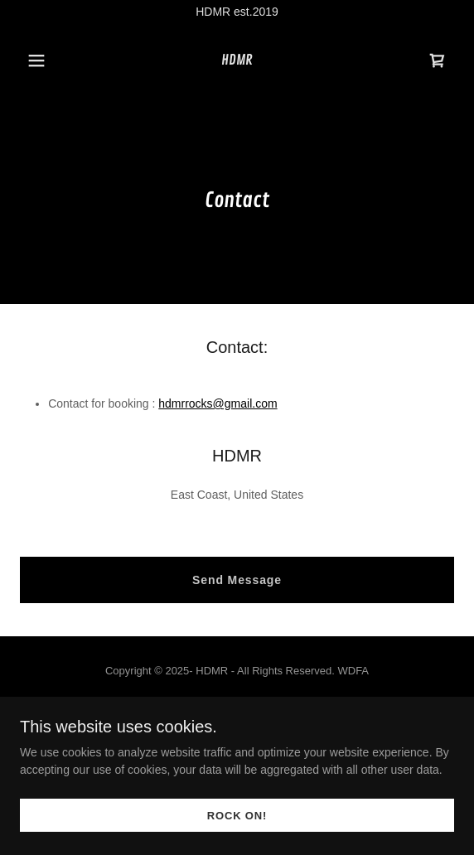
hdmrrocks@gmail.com (217, 403)
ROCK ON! (237, 815)
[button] (52, 60)
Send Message (237, 580)
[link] (237, 60)
